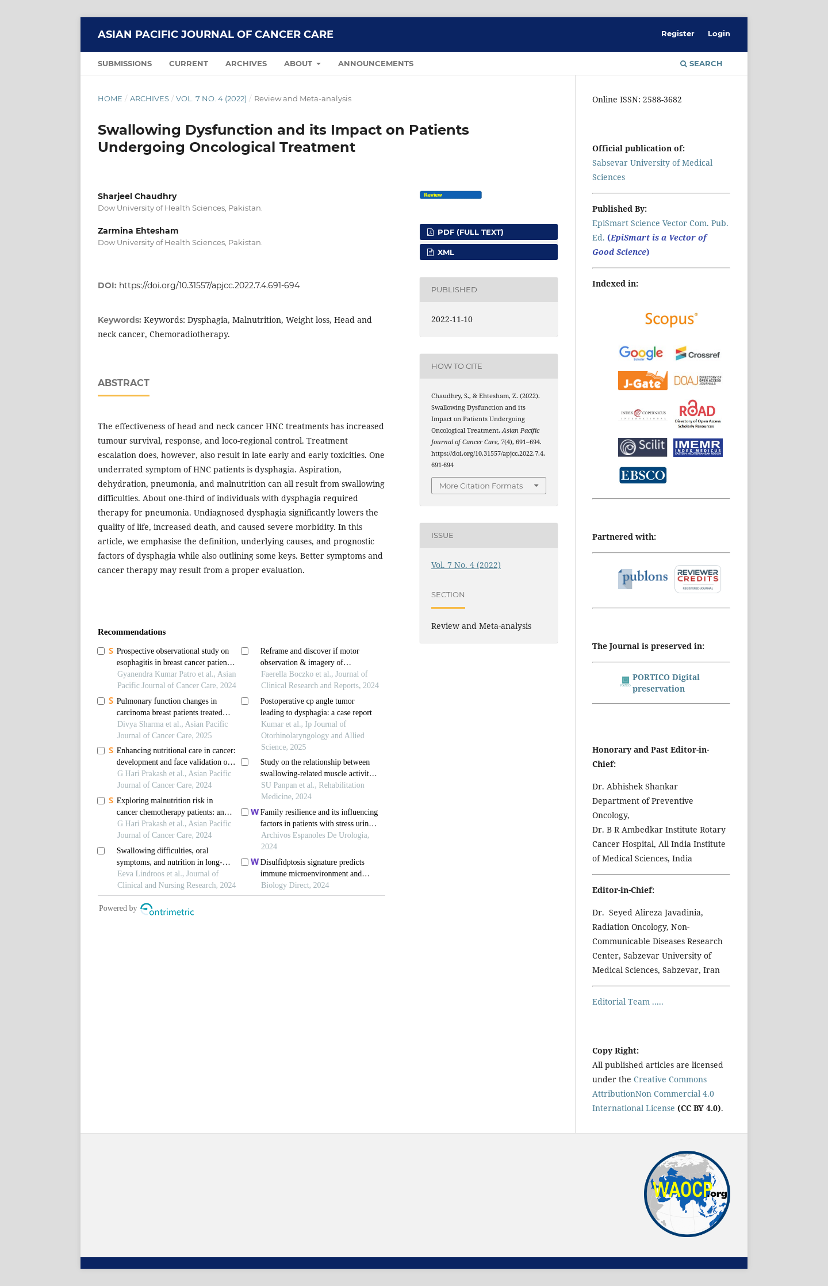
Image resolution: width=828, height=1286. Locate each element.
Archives (246, 63)
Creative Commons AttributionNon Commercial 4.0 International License (653, 1093)
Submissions (125, 63)
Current (188, 63)
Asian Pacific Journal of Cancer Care (216, 34)
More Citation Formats (481, 485)
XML (444, 252)
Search (701, 63)
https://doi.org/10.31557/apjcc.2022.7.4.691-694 (209, 285)
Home (110, 98)
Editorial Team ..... (628, 1001)
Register (678, 33)
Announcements (375, 63)
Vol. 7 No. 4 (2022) (211, 98)
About (299, 63)
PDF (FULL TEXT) (469, 231)
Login (719, 33)
